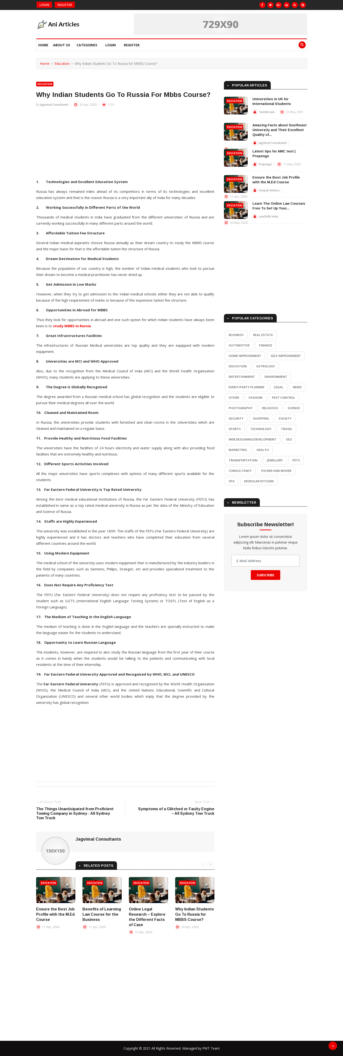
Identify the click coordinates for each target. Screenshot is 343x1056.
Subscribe (265, 575)
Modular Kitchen (259, 481)
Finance (265, 345)
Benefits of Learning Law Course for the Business (101, 914)
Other (234, 397)
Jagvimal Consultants (54, 105)
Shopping (261, 418)
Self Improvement (286, 356)
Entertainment (242, 376)
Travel (286, 429)
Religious (270, 408)
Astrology (265, 366)
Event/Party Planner (246, 387)
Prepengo (265, 164)
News (297, 387)
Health (262, 450)
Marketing (238, 450)
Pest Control (283, 397)
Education (62, 63)
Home (43, 45)
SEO (289, 439)
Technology (260, 429)
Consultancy (240, 471)
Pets (296, 460)
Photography (240, 408)
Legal (278, 387)
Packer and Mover (276, 471)
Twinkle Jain (267, 112)
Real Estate (263, 335)
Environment (276, 376)
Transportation (243, 460)
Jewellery (275, 460)
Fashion (255, 397)
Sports (235, 429)
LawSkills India (268, 216)
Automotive (239, 345)
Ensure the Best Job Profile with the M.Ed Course (55, 914)
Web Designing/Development (252, 439)
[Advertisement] (125, 145)
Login (44, 5)
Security (236, 418)
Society (285, 418)
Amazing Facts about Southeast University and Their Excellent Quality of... (279, 130)
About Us (61, 45)
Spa (232, 481)
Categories (87, 45)
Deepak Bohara (269, 190)
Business (236, 335)
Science (294, 408)
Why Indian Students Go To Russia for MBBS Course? (194, 914)
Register (65, 5)
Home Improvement (245, 356)
